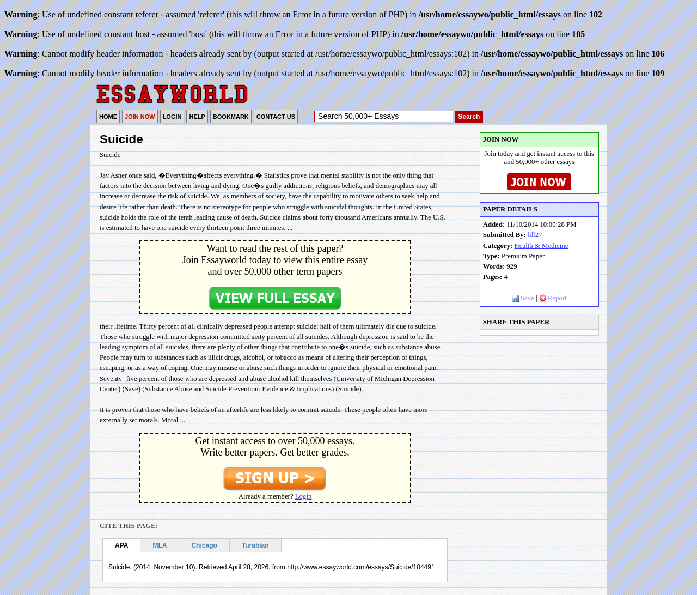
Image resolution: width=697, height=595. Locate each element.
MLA (159, 545)
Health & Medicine (541, 246)
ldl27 (535, 235)
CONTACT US (275, 116)
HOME (108, 116)
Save (523, 298)
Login (303, 496)
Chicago (204, 545)
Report (553, 298)
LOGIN (172, 116)
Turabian (255, 545)
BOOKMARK (231, 116)
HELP (197, 116)
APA (121, 545)
